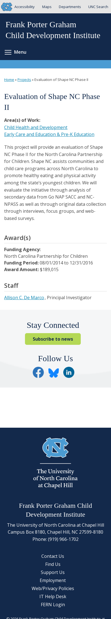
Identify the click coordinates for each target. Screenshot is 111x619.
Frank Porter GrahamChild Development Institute (53, 30)
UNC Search (98, 6)
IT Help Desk (52, 596)
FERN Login (53, 604)
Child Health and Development (35, 127)
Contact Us (52, 556)
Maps (47, 6)
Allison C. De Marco (24, 297)
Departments (70, 6)
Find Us (52, 564)
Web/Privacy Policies (53, 588)
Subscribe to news (53, 339)
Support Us (53, 572)
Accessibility (24, 6)
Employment (53, 580)
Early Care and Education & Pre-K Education (49, 134)
